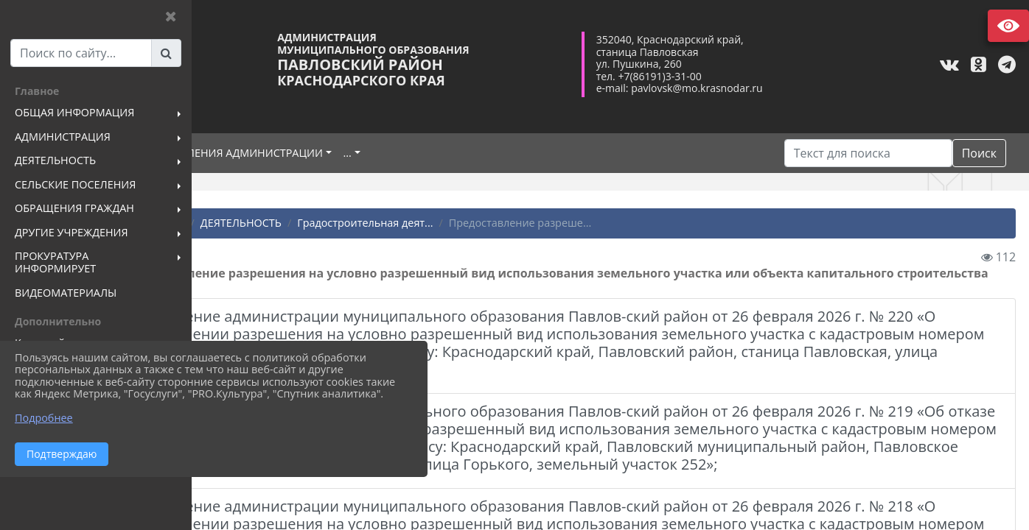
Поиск (979, 153)
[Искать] (868, 153)
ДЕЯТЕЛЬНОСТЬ (349, 223)
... (457, 153)
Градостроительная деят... (473, 223)
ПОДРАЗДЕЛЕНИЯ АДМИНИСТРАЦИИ (337, 153)
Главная (241, 223)
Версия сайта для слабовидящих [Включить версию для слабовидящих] (1008, 26)
